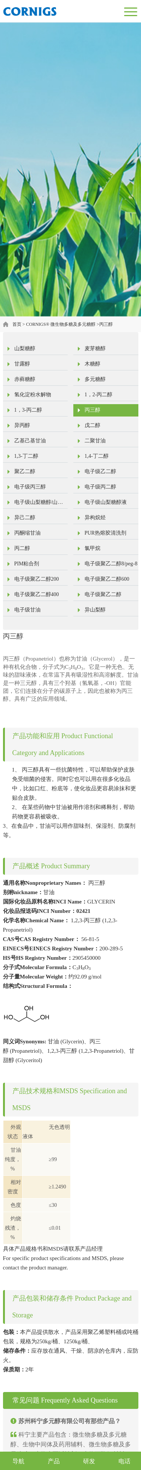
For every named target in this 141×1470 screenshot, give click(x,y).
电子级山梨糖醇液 (106, 502)
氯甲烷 (92, 548)
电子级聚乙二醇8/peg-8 (111, 563)
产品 (54, 1461)
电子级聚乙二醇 (103, 594)
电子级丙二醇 (100, 487)
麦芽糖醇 (95, 348)
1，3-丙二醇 (28, 410)
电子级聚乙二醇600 (107, 579)
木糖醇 (92, 364)
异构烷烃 (95, 517)
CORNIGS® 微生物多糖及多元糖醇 (61, 324)
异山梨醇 (95, 610)
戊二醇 (92, 425)
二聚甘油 (95, 441)
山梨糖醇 (24, 348)
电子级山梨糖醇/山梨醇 (38, 504)
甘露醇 (22, 364)
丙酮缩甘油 (27, 533)
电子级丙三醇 (30, 487)
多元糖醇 (95, 379)
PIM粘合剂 (26, 563)
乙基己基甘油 (30, 441)
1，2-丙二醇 (99, 394)
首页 (16, 324)
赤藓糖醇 (24, 379)
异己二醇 (24, 517)
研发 (89, 1461)
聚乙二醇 (24, 471)
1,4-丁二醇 (97, 456)
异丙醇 (22, 425)
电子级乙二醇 (100, 471)
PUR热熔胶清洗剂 (105, 533)
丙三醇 (106, 324)
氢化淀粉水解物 (32, 394)
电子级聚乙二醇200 (36, 579)
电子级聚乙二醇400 (36, 594)
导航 (18, 1461)
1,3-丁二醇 (26, 456)
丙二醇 (22, 548)
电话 (124, 1461)
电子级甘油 (27, 610)
